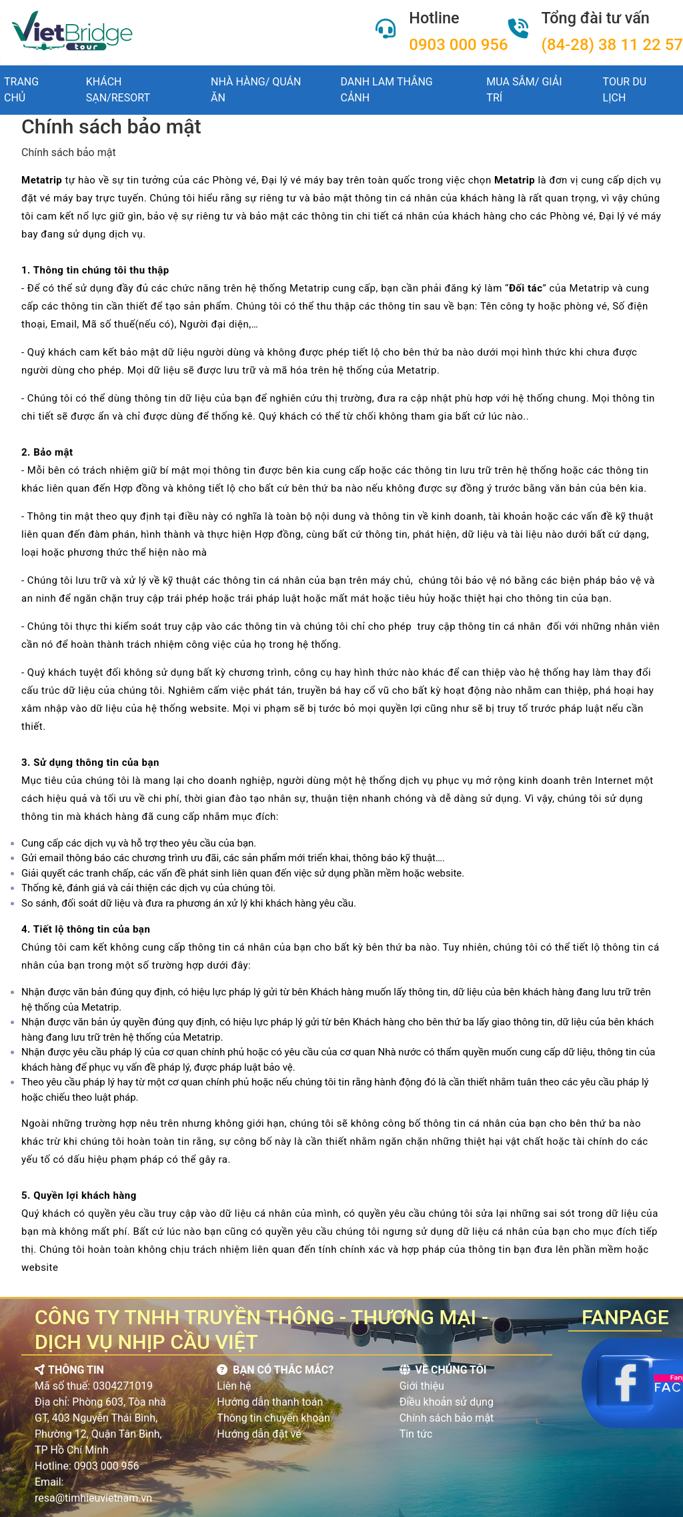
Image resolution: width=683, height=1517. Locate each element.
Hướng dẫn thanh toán (270, 1402)
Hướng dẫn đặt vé (259, 1434)
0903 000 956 (458, 44)
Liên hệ (234, 1386)
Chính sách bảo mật (447, 1418)
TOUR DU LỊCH (624, 89)
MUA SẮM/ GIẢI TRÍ (524, 89)
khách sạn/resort (118, 89)
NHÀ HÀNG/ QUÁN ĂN (256, 89)
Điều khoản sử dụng (447, 1402)
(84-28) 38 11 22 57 (612, 44)
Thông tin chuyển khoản (273, 1418)
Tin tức (416, 1434)
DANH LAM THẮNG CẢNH (387, 89)
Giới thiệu (422, 1386)
